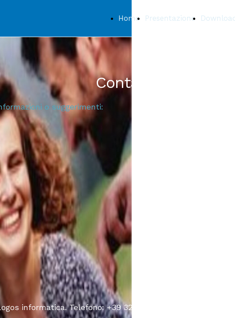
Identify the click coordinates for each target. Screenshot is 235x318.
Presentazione (170, 18)
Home (129, 18)
